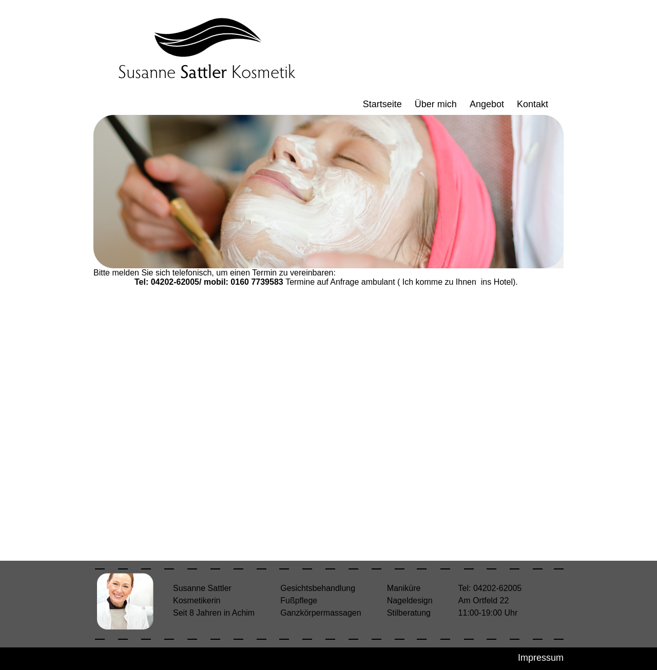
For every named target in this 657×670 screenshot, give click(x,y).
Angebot (487, 104)
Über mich (436, 104)
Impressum (541, 658)
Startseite (382, 104)
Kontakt (532, 104)
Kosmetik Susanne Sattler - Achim (204, 49)
